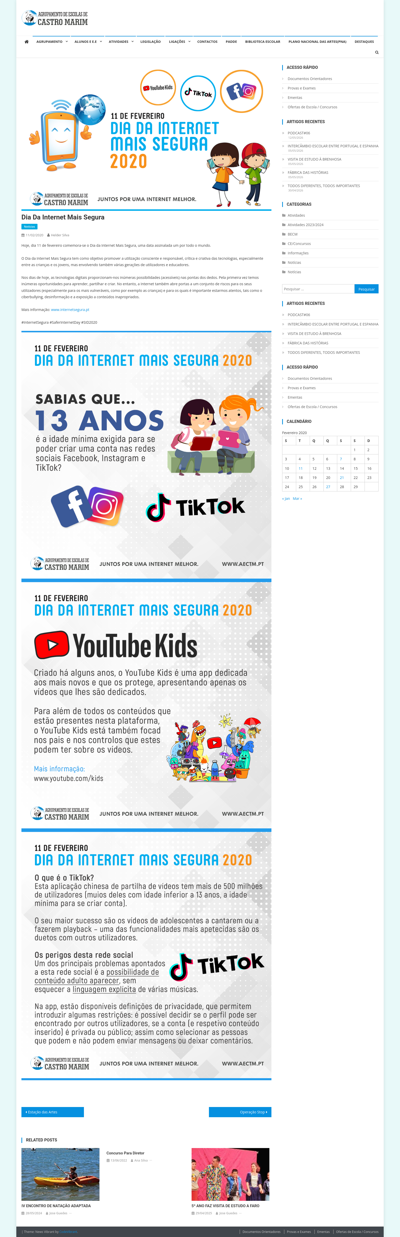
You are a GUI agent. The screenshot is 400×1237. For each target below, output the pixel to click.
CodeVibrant (68, 1231)
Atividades (118, 41)
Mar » (297, 498)
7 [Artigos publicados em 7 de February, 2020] (341, 459)
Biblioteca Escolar (262, 41)
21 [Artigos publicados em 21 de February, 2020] (342, 477)
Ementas (295, 97)
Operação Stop (252, 1112)
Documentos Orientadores (310, 78)
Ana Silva (141, 1160)
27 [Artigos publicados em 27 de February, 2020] (328, 486)
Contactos (207, 41)
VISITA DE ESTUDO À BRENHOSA (314, 159)
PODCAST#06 (299, 133)
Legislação (151, 41)
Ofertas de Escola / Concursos (312, 107)
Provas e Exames (302, 88)
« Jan (286, 498)
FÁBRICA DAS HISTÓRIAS (308, 172)
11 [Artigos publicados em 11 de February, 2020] (301, 468)
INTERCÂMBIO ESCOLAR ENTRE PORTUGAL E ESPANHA (333, 146)
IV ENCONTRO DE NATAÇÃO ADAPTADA (56, 1206)
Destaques (364, 41)
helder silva (60, 235)
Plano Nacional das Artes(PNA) (317, 41)
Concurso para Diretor (125, 1153)
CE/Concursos (299, 243)
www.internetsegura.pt (70, 309)
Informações (298, 253)
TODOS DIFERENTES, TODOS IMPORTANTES (324, 185)
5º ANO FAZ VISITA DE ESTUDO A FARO (225, 1206)
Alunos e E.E (86, 41)
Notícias (29, 226)
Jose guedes (58, 1213)
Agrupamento (49, 41)
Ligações (177, 41)
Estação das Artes (42, 1112)
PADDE (231, 41)
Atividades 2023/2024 (305, 224)
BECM (292, 234)
